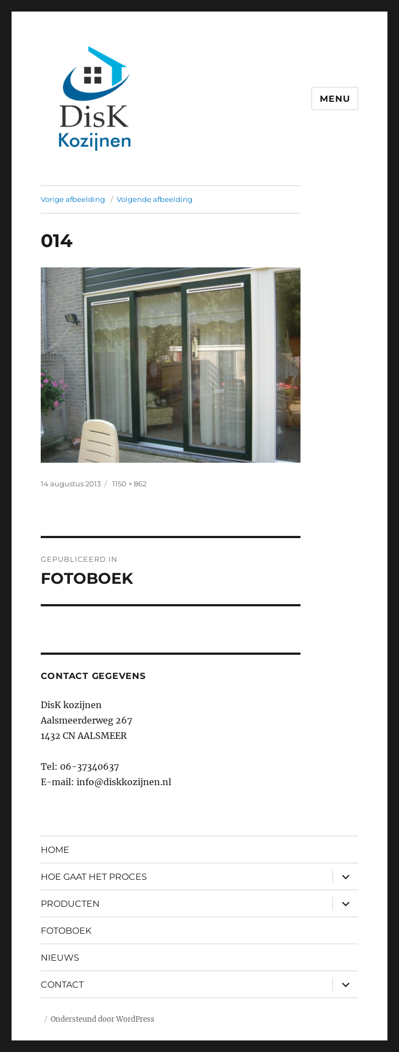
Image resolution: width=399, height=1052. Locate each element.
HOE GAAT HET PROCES (94, 877)
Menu (335, 99)
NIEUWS (60, 957)
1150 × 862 (129, 483)
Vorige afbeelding (73, 199)
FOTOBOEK (66, 930)
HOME (55, 850)
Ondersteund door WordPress (103, 1019)
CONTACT (62, 984)
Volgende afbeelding (155, 199)
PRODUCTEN (70, 903)
